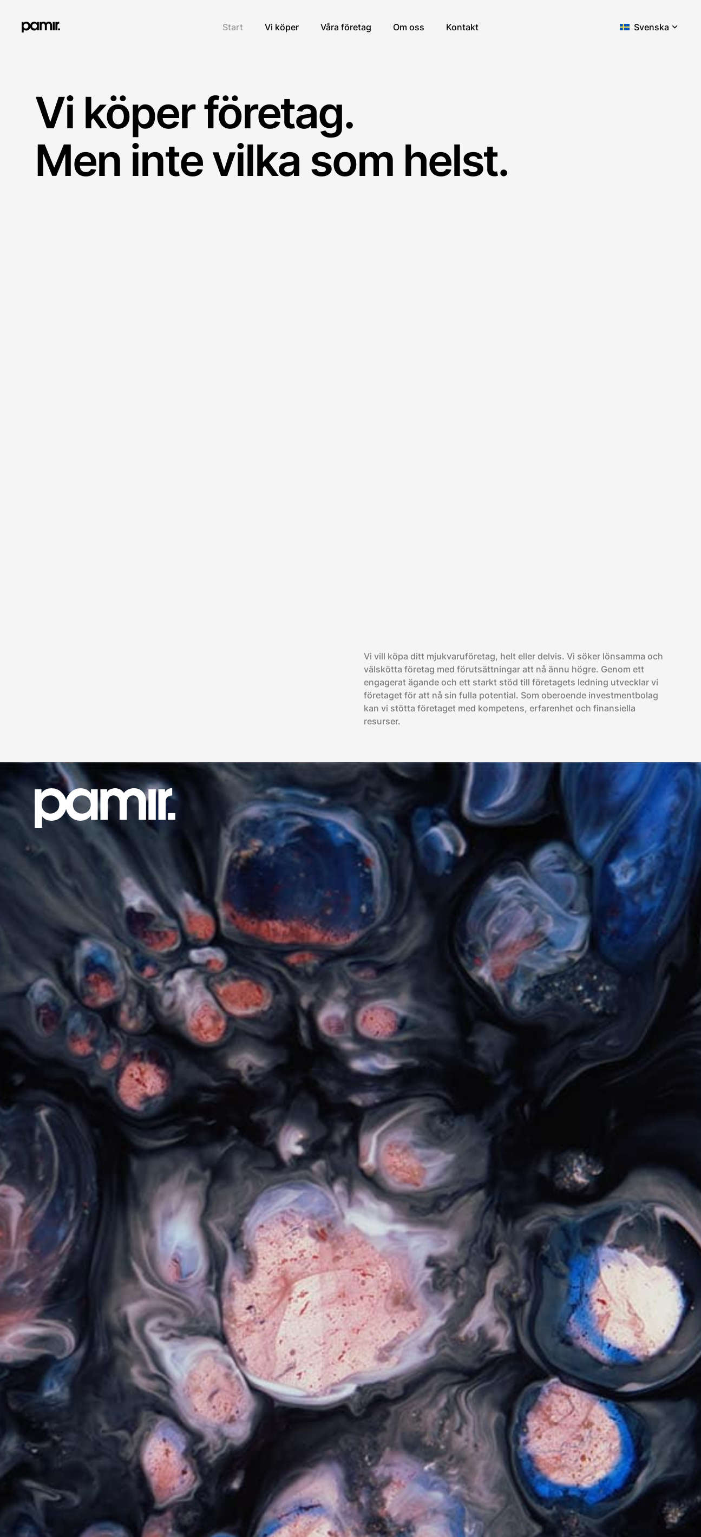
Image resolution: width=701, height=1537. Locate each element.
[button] (649, 27)
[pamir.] (41, 27)
